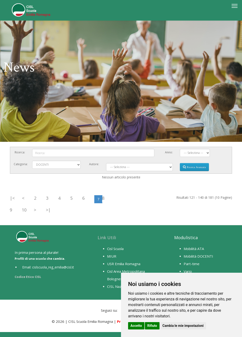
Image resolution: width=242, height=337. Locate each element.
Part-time (191, 263)
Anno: (169, 152)
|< (12, 198)
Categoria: (21, 164)
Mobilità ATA (194, 248)
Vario (188, 271)
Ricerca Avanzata (194, 167)
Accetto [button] (136, 326)
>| (48, 210)
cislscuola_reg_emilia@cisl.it (53, 267)
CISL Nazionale (119, 286)
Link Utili (107, 237)
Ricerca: (20, 152)
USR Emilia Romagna (123, 263)
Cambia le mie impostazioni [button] (182, 326)
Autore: (94, 164)
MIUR (111, 256)
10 (24, 210)
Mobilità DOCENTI (198, 256)
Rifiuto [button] (152, 326)
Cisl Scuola (115, 248)
